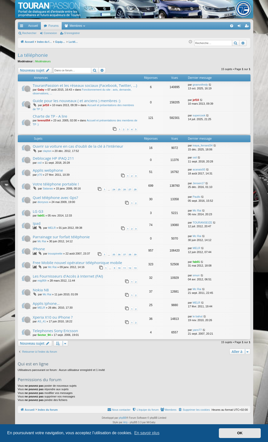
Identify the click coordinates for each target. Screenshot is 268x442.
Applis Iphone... (46, 303)
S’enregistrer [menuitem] (247, 27)
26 (124, 189)
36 (119, 254)
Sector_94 (44, 334)
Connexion (50, 33)
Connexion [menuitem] (240, 27)
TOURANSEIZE (202, 222)
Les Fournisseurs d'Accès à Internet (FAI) (68, 276)
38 (130, 254)
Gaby (40, 89)
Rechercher (29, 33)
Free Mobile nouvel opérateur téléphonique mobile (77, 262)
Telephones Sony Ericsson (55, 330)
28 (135, 189)
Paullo (196, 196)
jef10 (46, 105)
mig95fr (42, 280)
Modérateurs (43, 61)
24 (114, 189)
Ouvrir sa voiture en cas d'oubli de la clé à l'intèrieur (78, 146)
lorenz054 (43, 120)
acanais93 (199, 169)
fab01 (41, 215)
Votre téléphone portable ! (56, 183)
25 (119, 189)
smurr (196, 275)
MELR (52, 227)
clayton (47, 150)
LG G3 (38, 211)
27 (130, 189)
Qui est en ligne (33, 364)
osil (39, 162)
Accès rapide (22, 27)
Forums (53, 26)
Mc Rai (197, 210)
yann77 (197, 329)
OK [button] (240, 433)
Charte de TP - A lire (50, 116)
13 (135, 268)
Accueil (33, 26)
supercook (199, 115)
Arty (125, 422)
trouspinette (55, 253)
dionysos (42, 201)
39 (135, 254)
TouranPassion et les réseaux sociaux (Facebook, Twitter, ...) (85, 85)
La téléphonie (33, 55)
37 (124, 254)
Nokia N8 (41, 289)
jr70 (39, 174)
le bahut (197, 316)
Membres (76, 26)
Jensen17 (199, 183)
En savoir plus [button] (146, 433)
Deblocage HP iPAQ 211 (53, 158)
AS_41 (41, 321)
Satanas (48, 188)
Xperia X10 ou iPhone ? (53, 317)
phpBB (122, 417)
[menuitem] (214, 26)
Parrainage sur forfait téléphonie (61, 236)
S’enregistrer (72, 33)
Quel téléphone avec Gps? (55, 197)
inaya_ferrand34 (203, 145)
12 (130, 268)
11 (124, 268)
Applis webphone (48, 170)
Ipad (37, 223)
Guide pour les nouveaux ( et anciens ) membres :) (77, 100)
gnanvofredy (200, 84)
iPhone (39, 248)
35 (114, 254)
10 (119, 268)
